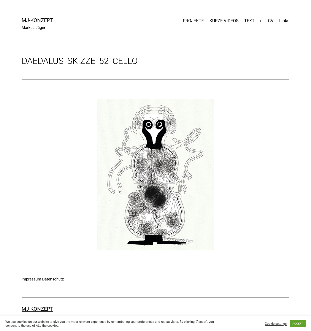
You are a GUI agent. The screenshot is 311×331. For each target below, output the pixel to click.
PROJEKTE (193, 20)
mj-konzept (37, 20)
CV (271, 20)
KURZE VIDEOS (223, 20)
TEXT (249, 20)
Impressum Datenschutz (43, 279)
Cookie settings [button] (276, 324)
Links (284, 20)
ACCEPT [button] (297, 323)
